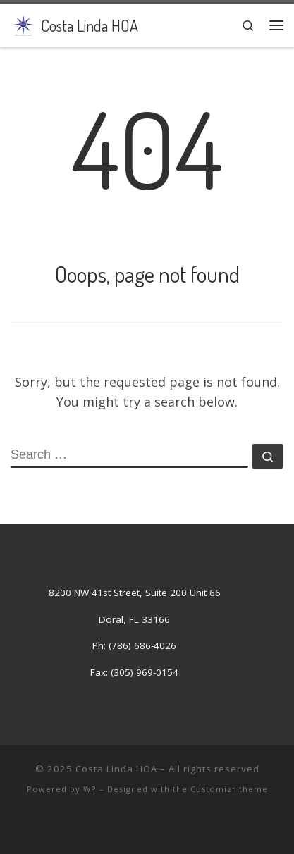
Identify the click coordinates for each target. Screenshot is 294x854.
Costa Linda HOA (116, 768)
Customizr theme (229, 789)
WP (90, 789)
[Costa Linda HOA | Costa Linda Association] (23, 23)
